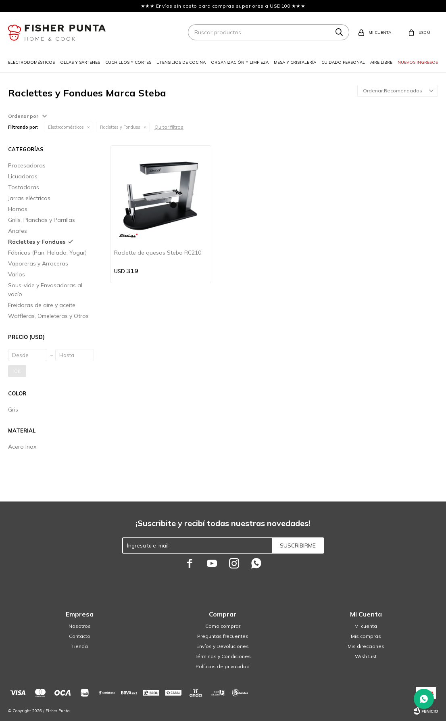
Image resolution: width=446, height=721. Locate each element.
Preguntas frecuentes (222, 636)
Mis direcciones (366, 646)
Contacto (79, 636)
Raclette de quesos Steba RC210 (157, 252)
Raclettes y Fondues (120, 127)
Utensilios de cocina (181, 62)
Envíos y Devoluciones (222, 646)
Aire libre (381, 62)
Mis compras (366, 636)
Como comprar (222, 626)
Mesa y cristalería (295, 62)
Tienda (79, 646)
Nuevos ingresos (418, 62)
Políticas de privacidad (223, 666)
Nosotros (80, 626)
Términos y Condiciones (223, 656)
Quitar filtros (168, 127)
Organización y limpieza (240, 62)
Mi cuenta (365, 626)
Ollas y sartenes (80, 62)
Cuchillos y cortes (128, 62)
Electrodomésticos (31, 62)
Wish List (366, 656)
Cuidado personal (343, 62)
